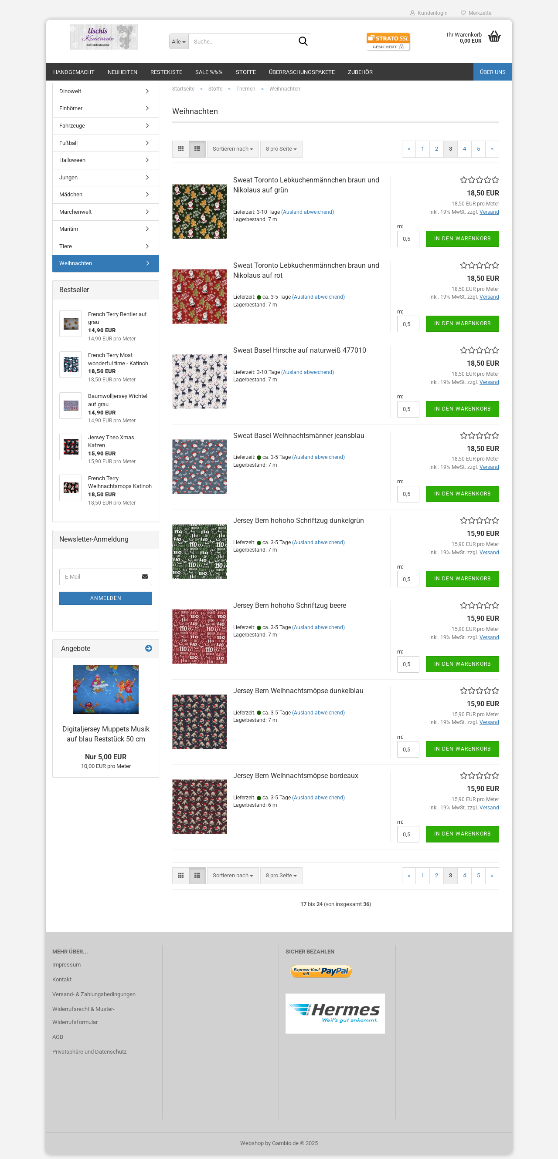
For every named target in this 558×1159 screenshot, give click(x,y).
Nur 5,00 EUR (105, 761)
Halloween (72, 164)
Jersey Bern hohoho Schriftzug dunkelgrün (298, 525)
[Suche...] (178, 41)
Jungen (68, 182)
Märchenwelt (75, 216)
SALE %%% (209, 72)
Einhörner (70, 113)
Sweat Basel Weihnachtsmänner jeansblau (298, 440)
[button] (180, 153)
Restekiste (166, 72)
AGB (57, 1041)
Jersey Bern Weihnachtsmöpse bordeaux (295, 780)
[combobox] (233, 153)
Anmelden (106, 603)
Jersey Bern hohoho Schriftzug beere (289, 610)
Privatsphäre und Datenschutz (89, 1056)
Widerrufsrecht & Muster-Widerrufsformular (83, 1020)
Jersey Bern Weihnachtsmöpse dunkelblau (298, 695)
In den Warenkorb (462, 243)
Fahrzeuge (72, 130)
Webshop (252, 1147)
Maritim (68, 233)
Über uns (493, 72)
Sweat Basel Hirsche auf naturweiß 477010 (299, 354)
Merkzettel (477, 13)
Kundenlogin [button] (429, 13)
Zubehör (360, 72)
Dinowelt (70, 95)
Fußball (68, 147)
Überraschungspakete (302, 72)
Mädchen (70, 198)
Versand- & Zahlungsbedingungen (94, 998)
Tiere (65, 250)
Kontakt (61, 983)
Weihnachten (75, 268)
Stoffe (246, 72)
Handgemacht (74, 72)
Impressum (66, 969)
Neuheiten (122, 72)
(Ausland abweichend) (307, 216)
